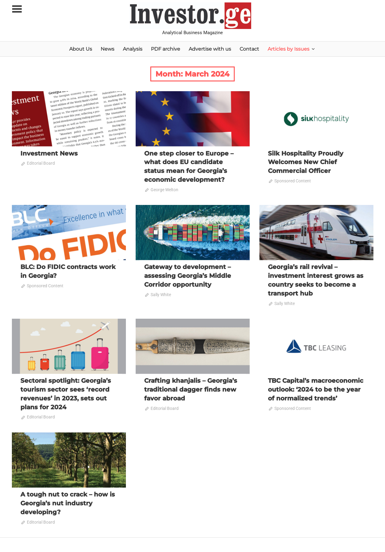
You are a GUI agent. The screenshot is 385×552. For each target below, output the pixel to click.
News (107, 49)
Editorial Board (41, 163)
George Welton (164, 188)
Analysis (132, 49)
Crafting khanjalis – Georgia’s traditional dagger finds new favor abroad (190, 387)
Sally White (161, 293)
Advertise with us (210, 49)
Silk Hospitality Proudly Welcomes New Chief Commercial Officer (305, 162)
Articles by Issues (288, 49)
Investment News (49, 153)
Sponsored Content (292, 180)
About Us (80, 49)
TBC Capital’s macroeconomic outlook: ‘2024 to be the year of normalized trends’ (315, 387)
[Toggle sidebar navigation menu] (17, 9)
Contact (249, 49)
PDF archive (165, 49)
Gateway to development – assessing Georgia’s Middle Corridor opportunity (187, 275)
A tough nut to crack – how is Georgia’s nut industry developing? (67, 501)
